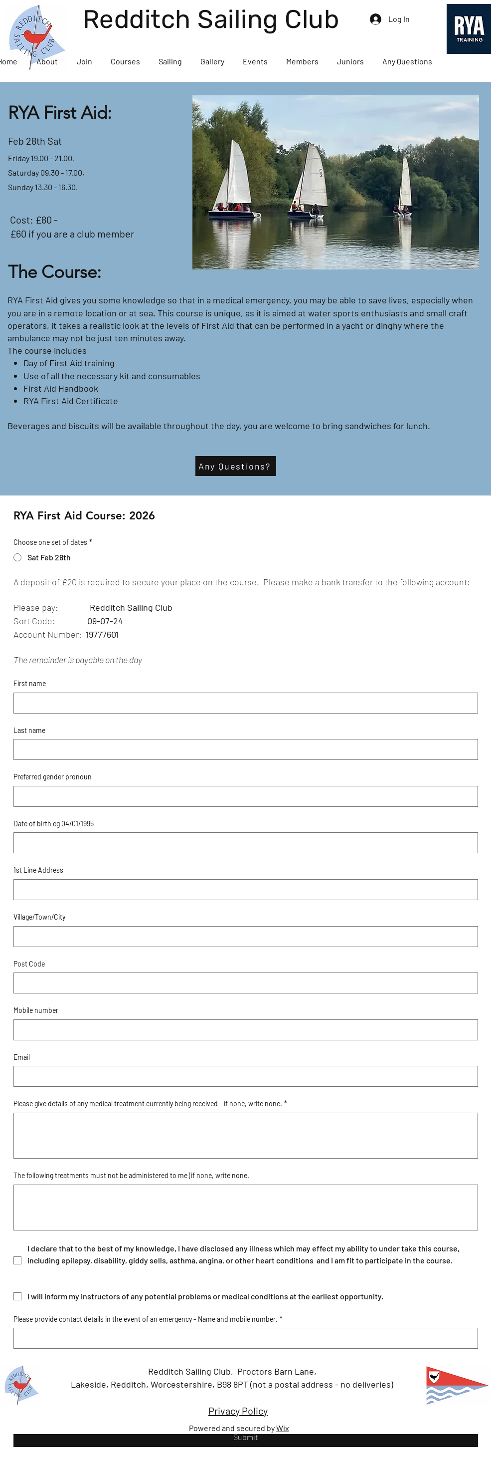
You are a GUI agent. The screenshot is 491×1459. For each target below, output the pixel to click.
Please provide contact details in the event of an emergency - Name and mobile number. (148, 1319)
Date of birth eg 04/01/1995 (53, 823)
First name (29, 683)
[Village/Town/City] (243, 937)
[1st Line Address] (243, 890)
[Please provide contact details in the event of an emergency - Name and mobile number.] (243, 1338)
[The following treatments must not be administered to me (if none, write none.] (246, 1207)
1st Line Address (38, 870)
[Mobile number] (243, 1030)
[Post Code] (243, 983)
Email (21, 1057)
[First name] (243, 703)
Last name (29, 730)
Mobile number (35, 1010)
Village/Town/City (39, 917)
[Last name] (243, 749)
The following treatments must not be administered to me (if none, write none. (131, 1175)
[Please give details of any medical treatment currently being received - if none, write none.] (246, 1135)
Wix (282, 1428)
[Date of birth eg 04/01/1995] (243, 843)
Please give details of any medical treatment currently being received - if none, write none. (150, 1104)
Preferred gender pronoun (52, 776)
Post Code (29, 964)
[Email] (243, 1076)
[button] (47, 61)
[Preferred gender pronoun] (243, 796)
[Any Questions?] (235, 466)
